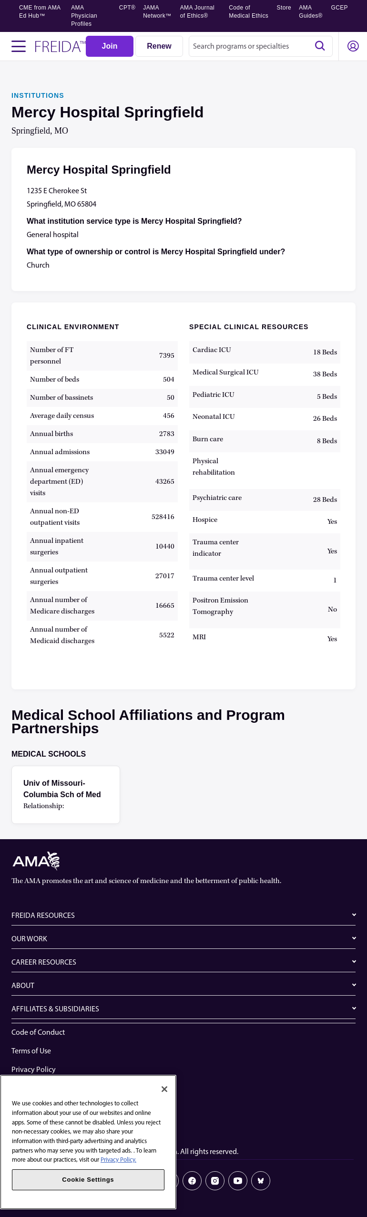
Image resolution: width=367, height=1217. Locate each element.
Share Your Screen (39, 1106)
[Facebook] (192, 1180)
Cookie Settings (36, 1125)
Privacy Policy (33, 1069)
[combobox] (260, 46)
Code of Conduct (38, 1032)
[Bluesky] (260, 1180)
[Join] (109, 46)
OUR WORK (29, 938)
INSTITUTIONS (37, 95)
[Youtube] (237, 1180)
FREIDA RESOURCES (43, 915)
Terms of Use (31, 1050)
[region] (88, 1142)
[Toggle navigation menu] (18, 46)
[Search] (319, 46)
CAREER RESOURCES (43, 962)
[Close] (164, 1089)
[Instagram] (214, 1180)
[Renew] (159, 46)
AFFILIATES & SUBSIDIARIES (55, 1008)
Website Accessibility (44, 1087)
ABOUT (22, 985)
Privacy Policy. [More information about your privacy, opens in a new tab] (118, 1159)
